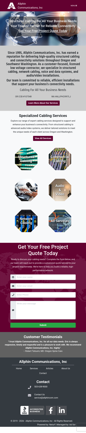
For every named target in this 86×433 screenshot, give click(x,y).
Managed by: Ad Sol (66, 424)
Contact (43, 373)
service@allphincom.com (46, 397)
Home (19, 368)
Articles (49, 368)
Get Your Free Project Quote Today (43, 31)
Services (34, 368)
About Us (65, 368)
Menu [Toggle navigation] (74, 6)
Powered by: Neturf (46, 424)
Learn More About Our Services (43, 103)
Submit (43, 325)
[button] (6, 28)
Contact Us (39, 394)
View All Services (43, 138)
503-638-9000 (40, 386)
